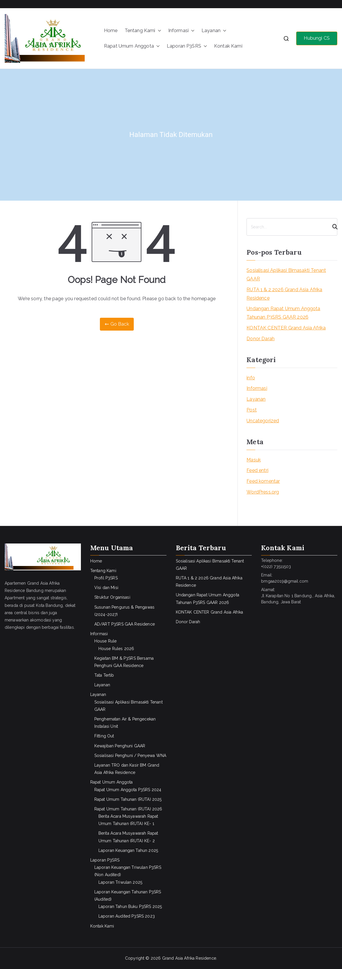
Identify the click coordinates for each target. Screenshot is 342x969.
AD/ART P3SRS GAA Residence (124, 624)
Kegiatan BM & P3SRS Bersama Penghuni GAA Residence (124, 662)
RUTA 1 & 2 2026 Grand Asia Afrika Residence (284, 294)
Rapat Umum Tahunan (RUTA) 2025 (128, 799)
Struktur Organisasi (112, 597)
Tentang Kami (143, 31)
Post (251, 410)
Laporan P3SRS (187, 46)
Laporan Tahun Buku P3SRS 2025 (130, 906)
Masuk (253, 460)
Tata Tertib (104, 675)
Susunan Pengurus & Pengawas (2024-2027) (124, 611)
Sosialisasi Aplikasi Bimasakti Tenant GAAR (286, 275)
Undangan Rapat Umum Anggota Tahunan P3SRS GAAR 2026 (283, 313)
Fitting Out (104, 736)
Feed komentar (263, 481)
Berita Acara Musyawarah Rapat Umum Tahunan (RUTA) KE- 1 (128, 820)
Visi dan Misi (106, 587)
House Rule (105, 641)
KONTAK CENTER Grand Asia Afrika (286, 328)
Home (111, 30)
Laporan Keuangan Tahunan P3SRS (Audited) (127, 896)
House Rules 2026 (116, 648)
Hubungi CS (317, 38)
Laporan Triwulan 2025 (120, 882)
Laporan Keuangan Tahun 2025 (128, 850)
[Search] (332, 227)
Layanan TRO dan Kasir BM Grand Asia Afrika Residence (126, 769)
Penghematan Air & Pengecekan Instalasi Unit (125, 723)
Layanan (214, 31)
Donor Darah (260, 338)
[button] (158, 31)
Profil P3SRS (106, 578)
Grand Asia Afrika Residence (189, 958)
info (250, 378)
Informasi (181, 31)
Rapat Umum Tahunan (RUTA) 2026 (128, 809)
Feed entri (257, 470)
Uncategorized (262, 420)
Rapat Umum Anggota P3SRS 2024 (128, 789)
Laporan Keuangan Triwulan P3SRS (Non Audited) (127, 871)
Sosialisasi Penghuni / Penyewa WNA (130, 755)
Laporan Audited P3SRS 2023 (126, 916)
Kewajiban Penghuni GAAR (119, 746)
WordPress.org (262, 492)
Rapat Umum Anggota (132, 46)
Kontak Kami (228, 46)
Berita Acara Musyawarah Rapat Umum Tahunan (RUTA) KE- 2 (128, 837)
